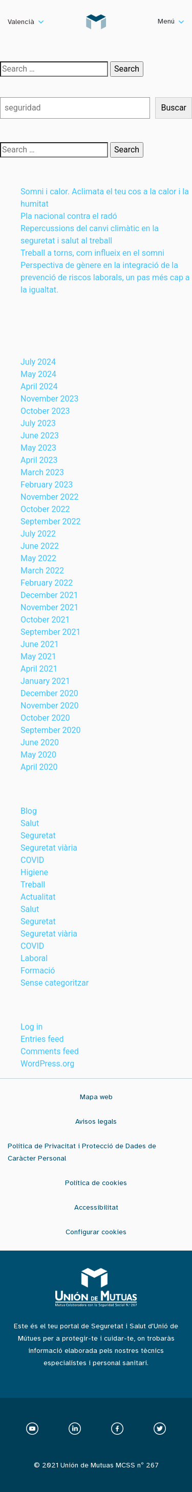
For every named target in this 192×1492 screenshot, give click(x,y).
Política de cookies (96, 1182)
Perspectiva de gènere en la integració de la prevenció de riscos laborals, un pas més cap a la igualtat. (105, 277)
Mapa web (96, 1097)
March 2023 (42, 472)
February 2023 (46, 484)
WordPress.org (47, 1063)
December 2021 (49, 595)
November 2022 (49, 497)
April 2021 (39, 669)
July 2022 (38, 534)
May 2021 (38, 656)
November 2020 (49, 705)
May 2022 (38, 558)
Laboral (34, 958)
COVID (32, 860)
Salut (29, 823)
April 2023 (39, 460)
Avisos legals (96, 1121)
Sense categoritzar (54, 983)
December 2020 (49, 693)
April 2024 (39, 386)
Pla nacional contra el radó (68, 216)
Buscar (13, 87)
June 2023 (39, 435)
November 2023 (49, 399)
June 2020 (39, 742)
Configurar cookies (96, 1232)
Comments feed (49, 1051)
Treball (32, 884)
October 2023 (45, 411)
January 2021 (45, 681)
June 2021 (39, 644)
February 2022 (46, 583)
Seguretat (38, 835)
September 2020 (50, 730)
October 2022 (45, 509)
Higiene (34, 872)
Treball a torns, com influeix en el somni (92, 253)
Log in (31, 1027)
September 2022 (50, 521)
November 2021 (49, 607)
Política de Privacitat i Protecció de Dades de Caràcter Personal (82, 1152)
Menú (171, 21)
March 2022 (42, 570)
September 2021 (50, 632)
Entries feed (42, 1039)
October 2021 (45, 620)
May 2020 (38, 755)
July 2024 (38, 362)
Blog (28, 811)
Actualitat (38, 897)
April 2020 (39, 767)
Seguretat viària (48, 848)
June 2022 (39, 546)
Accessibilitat (96, 1207)
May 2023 (38, 448)
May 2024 (38, 374)
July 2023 (38, 423)
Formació (37, 970)
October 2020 (45, 718)
